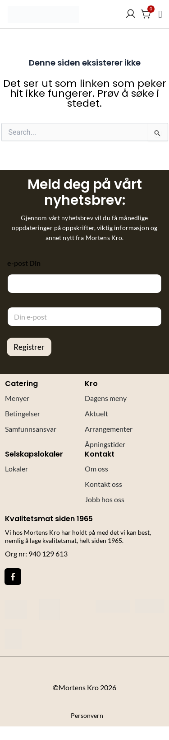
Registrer (29, 347)
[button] (160, 14)
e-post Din (24, 263)
